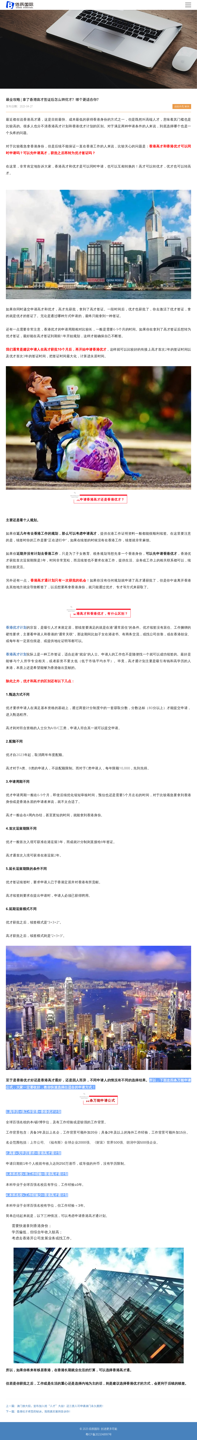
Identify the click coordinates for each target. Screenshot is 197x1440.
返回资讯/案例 (181, 106)
